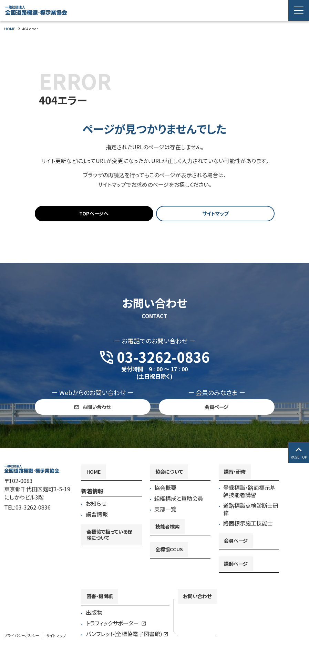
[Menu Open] (298, 10)
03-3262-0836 (33, 521)
